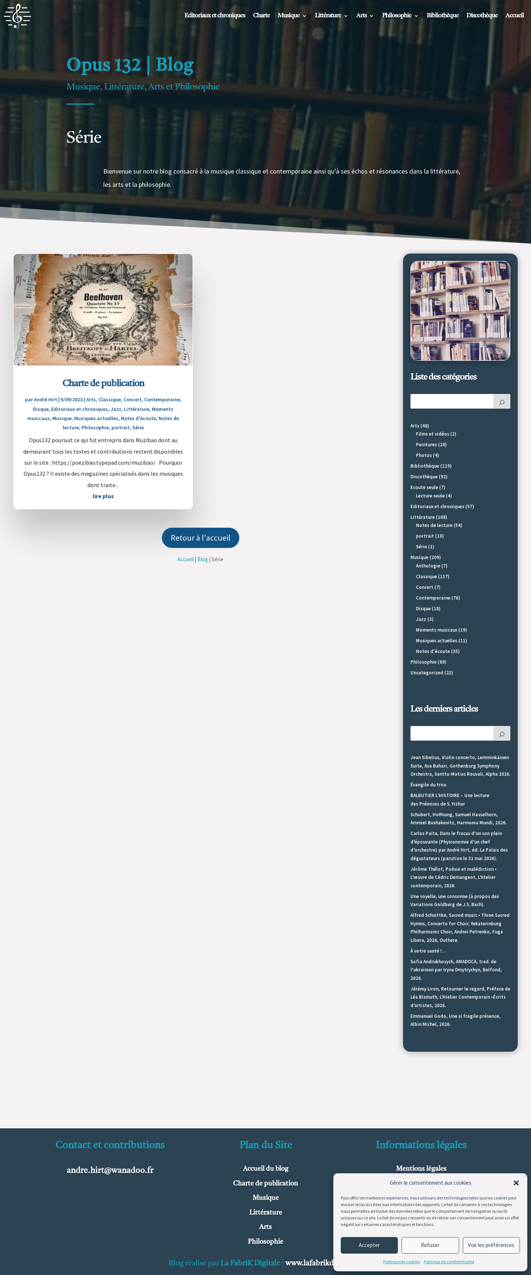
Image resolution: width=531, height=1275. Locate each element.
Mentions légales (421, 1169)
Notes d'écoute (138, 418)
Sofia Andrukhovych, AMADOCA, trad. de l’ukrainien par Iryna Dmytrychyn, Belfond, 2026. (456, 969)
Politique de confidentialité (449, 1261)
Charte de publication (103, 383)
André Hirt (45, 399)
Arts (361, 16)
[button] (516, 1183)
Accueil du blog (265, 1169)
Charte (261, 16)
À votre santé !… (428, 951)
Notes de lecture (434, 525)
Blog (202, 559)
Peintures (426, 444)
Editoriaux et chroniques (214, 16)
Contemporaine (162, 399)
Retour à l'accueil (200, 537)
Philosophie (396, 16)
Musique (288, 16)
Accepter (369, 1244)
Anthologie (428, 566)
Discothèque (481, 16)
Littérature (328, 16)
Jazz (116, 409)
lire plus (103, 496)
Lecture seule (430, 496)
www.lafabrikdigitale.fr (323, 1263)
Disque (41, 409)
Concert (133, 399)
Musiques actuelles (96, 418)
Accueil (515, 16)
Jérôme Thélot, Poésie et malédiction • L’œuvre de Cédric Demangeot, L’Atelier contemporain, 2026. (453, 877)
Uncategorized (426, 673)
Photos (424, 455)
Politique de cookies (401, 1261)
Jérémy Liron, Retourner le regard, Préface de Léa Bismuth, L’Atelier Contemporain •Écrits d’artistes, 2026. (460, 997)
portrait (120, 427)
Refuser (430, 1244)
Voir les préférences (491, 1244)
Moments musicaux (436, 630)
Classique (109, 399)
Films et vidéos (432, 434)
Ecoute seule (424, 487)
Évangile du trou (428, 785)
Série (138, 427)
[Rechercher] (501, 401)
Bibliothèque (442, 16)
